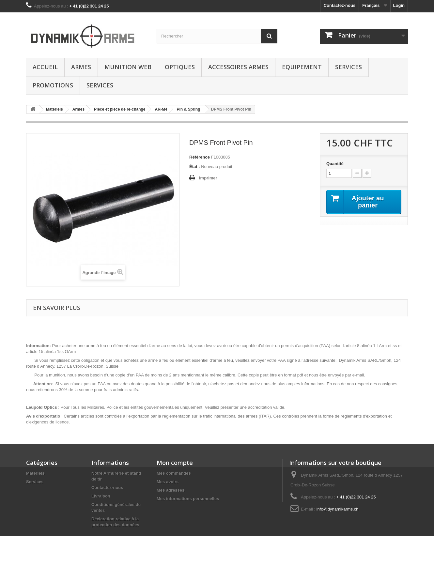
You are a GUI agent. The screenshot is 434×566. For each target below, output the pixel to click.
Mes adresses (170, 490)
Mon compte (175, 463)
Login (399, 5)
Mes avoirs (167, 481)
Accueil (45, 67)
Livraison (100, 496)
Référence (199, 157)
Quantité (335, 163)
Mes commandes (174, 473)
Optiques (180, 67)
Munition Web (127, 67)
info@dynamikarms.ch (338, 509)
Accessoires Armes (238, 67)
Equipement (302, 67)
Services (348, 67)
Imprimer (208, 178)
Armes (81, 67)
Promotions (53, 85)
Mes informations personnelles (188, 498)
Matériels (35, 473)
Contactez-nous (340, 5)
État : (194, 166)
